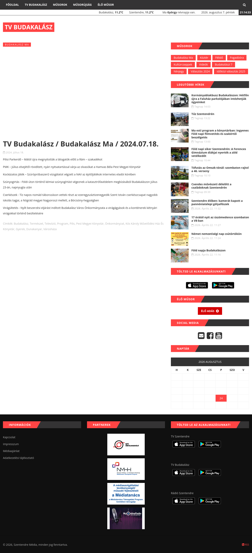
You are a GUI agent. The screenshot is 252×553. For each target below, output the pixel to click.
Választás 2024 (200, 71)
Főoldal (12, 4)
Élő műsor (106, 4)
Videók (203, 64)
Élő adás (210, 311)
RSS (245, 544)
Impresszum (11, 444)
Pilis (72, 223)
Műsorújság (82, 4)
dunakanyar (34, 229)
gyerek (20, 229)
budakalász (21, 223)
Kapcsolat (9, 437)
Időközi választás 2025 (231, 71)
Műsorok (60, 4)
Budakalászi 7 (223, 64)
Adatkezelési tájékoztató (18, 458)
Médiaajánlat (11, 451)
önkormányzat (114, 223)
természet (36, 223)
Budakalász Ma (183, 57)
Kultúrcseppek (183, 64)
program (62, 223)
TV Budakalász (36, 4)
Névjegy (179, 71)
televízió (50, 223)
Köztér (204, 57)
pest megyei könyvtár (90, 223)
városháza (50, 229)
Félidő (219, 57)
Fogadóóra (237, 57)
